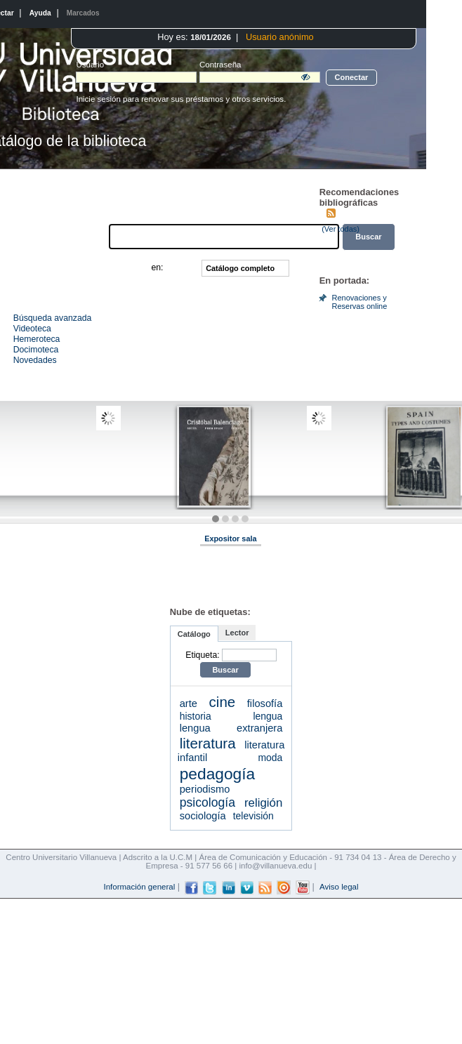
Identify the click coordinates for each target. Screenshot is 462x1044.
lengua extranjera (231, 728)
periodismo (205, 789)
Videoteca (32, 328)
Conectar (352, 77)
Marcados (83, 13)
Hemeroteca (36, 339)
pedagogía (218, 774)
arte (188, 703)
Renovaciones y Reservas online (359, 301)
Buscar (225, 670)
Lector (237, 632)
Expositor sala (230, 538)
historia (195, 716)
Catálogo (194, 634)
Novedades (35, 360)
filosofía (265, 703)
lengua (268, 716)
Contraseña (187, 64)
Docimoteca (36, 350)
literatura (208, 743)
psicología (207, 802)
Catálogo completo (240, 268)
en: (157, 268)
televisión (253, 815)
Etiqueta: (202, 655)
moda (270, 757)
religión (263, 803)
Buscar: (91, 237)
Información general (139, 887)
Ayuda (40, 13)
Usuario (90, 64)
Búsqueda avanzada (52, 318)
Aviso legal (338, 887)
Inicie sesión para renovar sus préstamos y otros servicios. (181, 99)
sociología (203, 815)
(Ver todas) (340, 229)
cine (222, 702)
